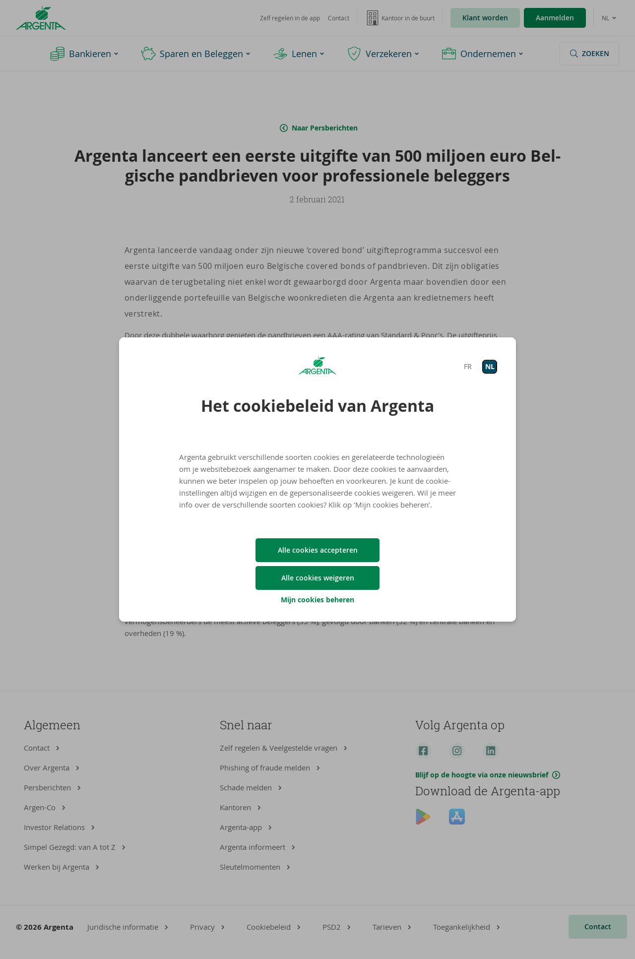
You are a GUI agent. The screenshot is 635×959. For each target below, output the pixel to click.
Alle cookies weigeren (317, 577)
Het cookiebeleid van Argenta (317, 406)
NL (490, 366)
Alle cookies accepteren (318, 550)
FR (468, 366)
